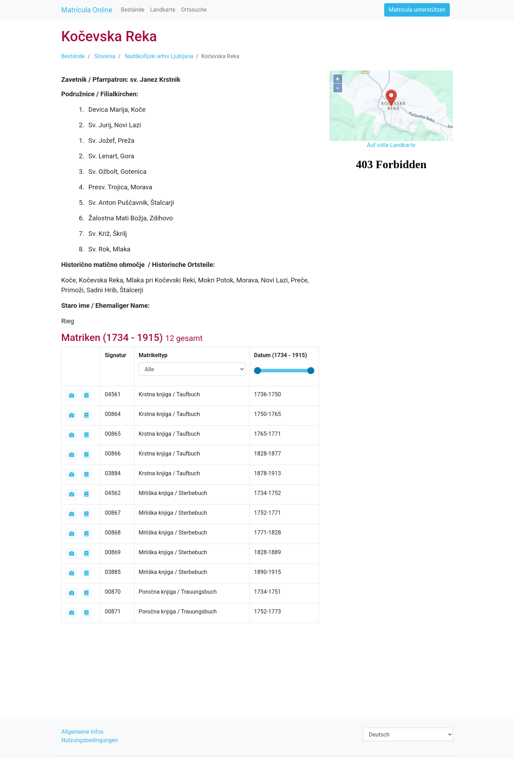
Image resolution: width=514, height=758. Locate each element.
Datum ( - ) (280, 355)
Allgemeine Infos (82, 731)
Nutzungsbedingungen (89, 740)
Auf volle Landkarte (391, 145)
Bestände (132, 9)
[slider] (257, 370)
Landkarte (162, 9)
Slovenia (104, 56)
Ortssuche (194, 9)
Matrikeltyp (153, 355)
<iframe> (391, 190)
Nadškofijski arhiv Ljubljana (159, 56)
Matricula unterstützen (417, 9)
